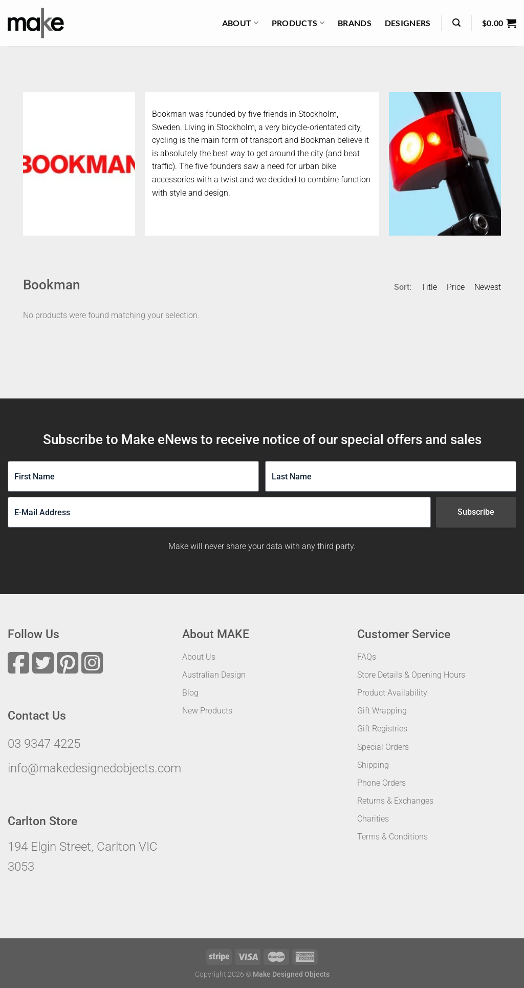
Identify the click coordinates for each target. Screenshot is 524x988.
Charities (373, 819)
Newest (487, 287)
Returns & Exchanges (395, 801)
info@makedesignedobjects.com (94, 768)
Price (456, 287)
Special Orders (383, 747)
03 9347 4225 (44, 744)
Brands (355, 23)
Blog (190, 693)
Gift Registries (382, 728)
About (240, 23)
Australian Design (214, 675)
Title (429, 287)
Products (298, 23)
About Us (198, 657)
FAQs (366, 657)
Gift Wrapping (382, 711)
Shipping (373, 765)
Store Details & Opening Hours (411, 675)
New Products (207, 711)
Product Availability (392, 693)
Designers (408, 23)
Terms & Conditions (392, 837)
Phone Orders (381, 783)
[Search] (456, 23)
